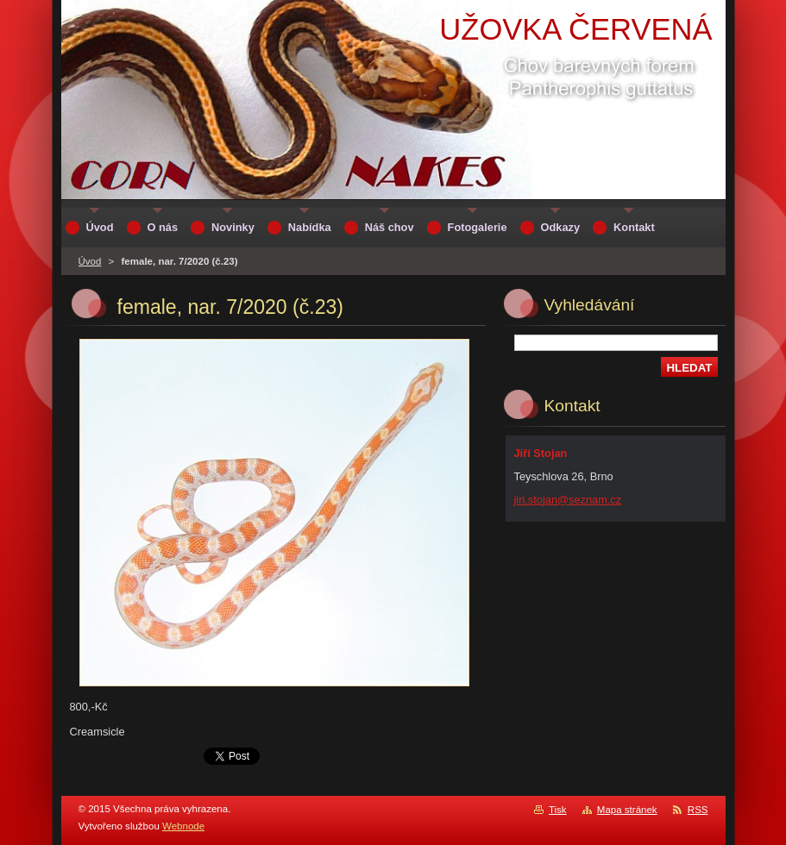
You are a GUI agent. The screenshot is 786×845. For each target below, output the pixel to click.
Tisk (558, 809)
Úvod (90, 261)
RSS (698, 809)
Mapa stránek (627, 809)
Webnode (183, 826)
